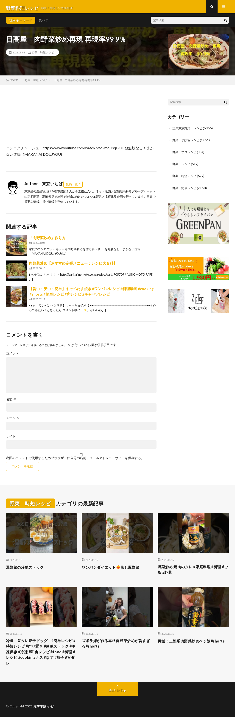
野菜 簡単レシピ (185, 190)
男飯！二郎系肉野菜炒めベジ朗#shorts (187, 647)
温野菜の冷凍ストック (27, 569)
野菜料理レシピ (44, 713)
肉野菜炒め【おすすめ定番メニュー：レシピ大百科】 (73, 266)
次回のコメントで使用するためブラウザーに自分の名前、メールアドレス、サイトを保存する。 (75, 460)
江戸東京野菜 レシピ (188, 131)
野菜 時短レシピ (43, 55)
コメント (12, 356)
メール (13, 420)
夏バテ (43, 23)
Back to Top (117, 696)
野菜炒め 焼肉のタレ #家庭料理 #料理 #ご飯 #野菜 (193, 572)
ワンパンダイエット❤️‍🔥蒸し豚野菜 (114, 569)
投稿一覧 (72, 186)
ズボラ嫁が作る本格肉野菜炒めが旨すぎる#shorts (116, 647)
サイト (11, 439)
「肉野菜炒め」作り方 (47, 240)
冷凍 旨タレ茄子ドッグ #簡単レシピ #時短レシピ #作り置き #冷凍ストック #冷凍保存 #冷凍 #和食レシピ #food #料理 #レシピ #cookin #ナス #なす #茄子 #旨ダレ (41, 657)
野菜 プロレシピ (185, 154)
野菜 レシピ (182, 166)
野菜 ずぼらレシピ (186, 142)
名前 (11, 402)
